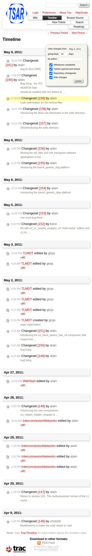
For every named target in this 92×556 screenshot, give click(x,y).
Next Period (78, 33)
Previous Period (59, 33)
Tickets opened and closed (64, 69)
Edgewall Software (47, 549)
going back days (61, 54)
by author (65, 59)
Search (79, 22)
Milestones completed (62, 65)
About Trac (65, 12)
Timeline (52, 18)
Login (36, 12)
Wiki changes (58, 77)
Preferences (49, 12)
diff (23, 257)
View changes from (66, 49)
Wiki (35, 18)
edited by (33, 253)
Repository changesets (62, 73)
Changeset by (22, 63)
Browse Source (75, 18)
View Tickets (59, 22)
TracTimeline (29, 532)
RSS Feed (48, 542)
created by (33, 320)
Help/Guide (81, 12)
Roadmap (79, 26)
